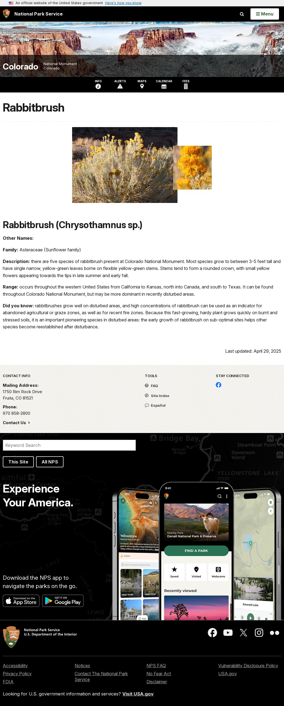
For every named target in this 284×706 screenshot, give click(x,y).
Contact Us (15, 422)
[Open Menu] (264, 13)
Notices (82, 665)
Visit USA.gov (138, 694)
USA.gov (227, 673)
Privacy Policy (17, 673)
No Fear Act (158, 673)
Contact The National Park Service (101, 676)
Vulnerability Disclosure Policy (248, 665)
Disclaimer (156, 681)
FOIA (8, 681)
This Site (18, 462)
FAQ (151, 385)
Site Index (157, 395)
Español (155, 405)
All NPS (50, 462)
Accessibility (15, 665)
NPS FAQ (156, 665)
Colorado (20, 66)
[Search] (69, 445)
